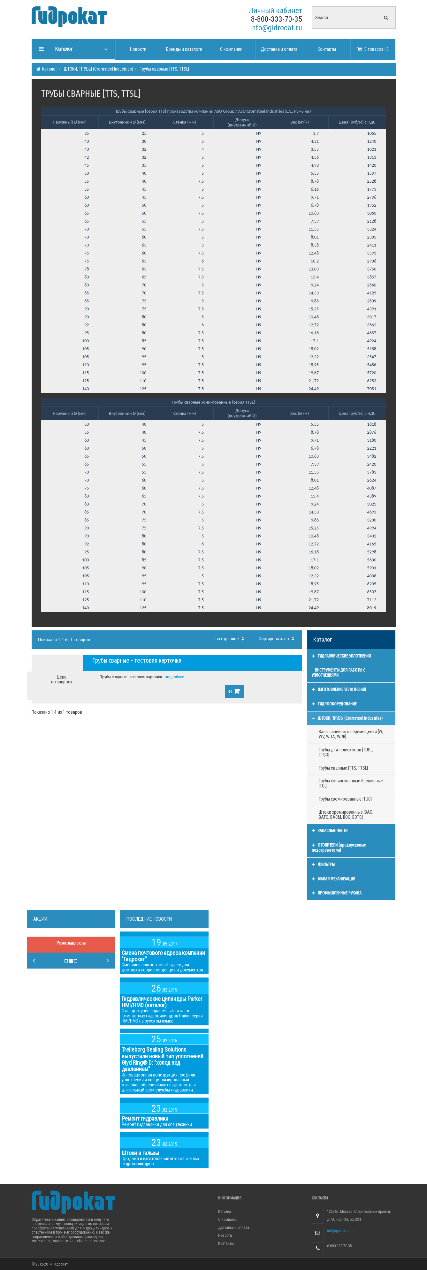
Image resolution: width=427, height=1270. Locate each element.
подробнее (174, 676)
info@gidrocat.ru (276, 27)
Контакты (226, 1243)
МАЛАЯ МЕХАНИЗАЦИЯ (333, 879)
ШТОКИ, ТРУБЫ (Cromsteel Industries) (98, 69)
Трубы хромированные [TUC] (345, 799)
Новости (225, 1235)
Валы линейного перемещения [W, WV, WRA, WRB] (351, 734)
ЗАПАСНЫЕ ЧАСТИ (329, 830)
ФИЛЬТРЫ (323, 864)
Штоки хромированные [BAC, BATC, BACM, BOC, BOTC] (346, 815)
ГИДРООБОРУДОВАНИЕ (334, 704)
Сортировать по (277, 638)
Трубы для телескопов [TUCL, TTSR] (346, 752)
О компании (228, 1219)
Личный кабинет (275, 10)
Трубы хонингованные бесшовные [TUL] (351, 783)
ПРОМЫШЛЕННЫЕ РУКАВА (337, 893)
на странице (231, 638)
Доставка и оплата (233, 1227)
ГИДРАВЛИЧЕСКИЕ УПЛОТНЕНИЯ (341, 656)
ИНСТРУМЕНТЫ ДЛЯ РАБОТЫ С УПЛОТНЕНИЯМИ (338, 672)
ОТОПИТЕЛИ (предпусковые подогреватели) (339, 847)
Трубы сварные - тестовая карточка (136, 660)
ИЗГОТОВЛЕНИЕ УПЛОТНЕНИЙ (339, 689)
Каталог (49, 69)
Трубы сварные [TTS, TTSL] (164, 69)
